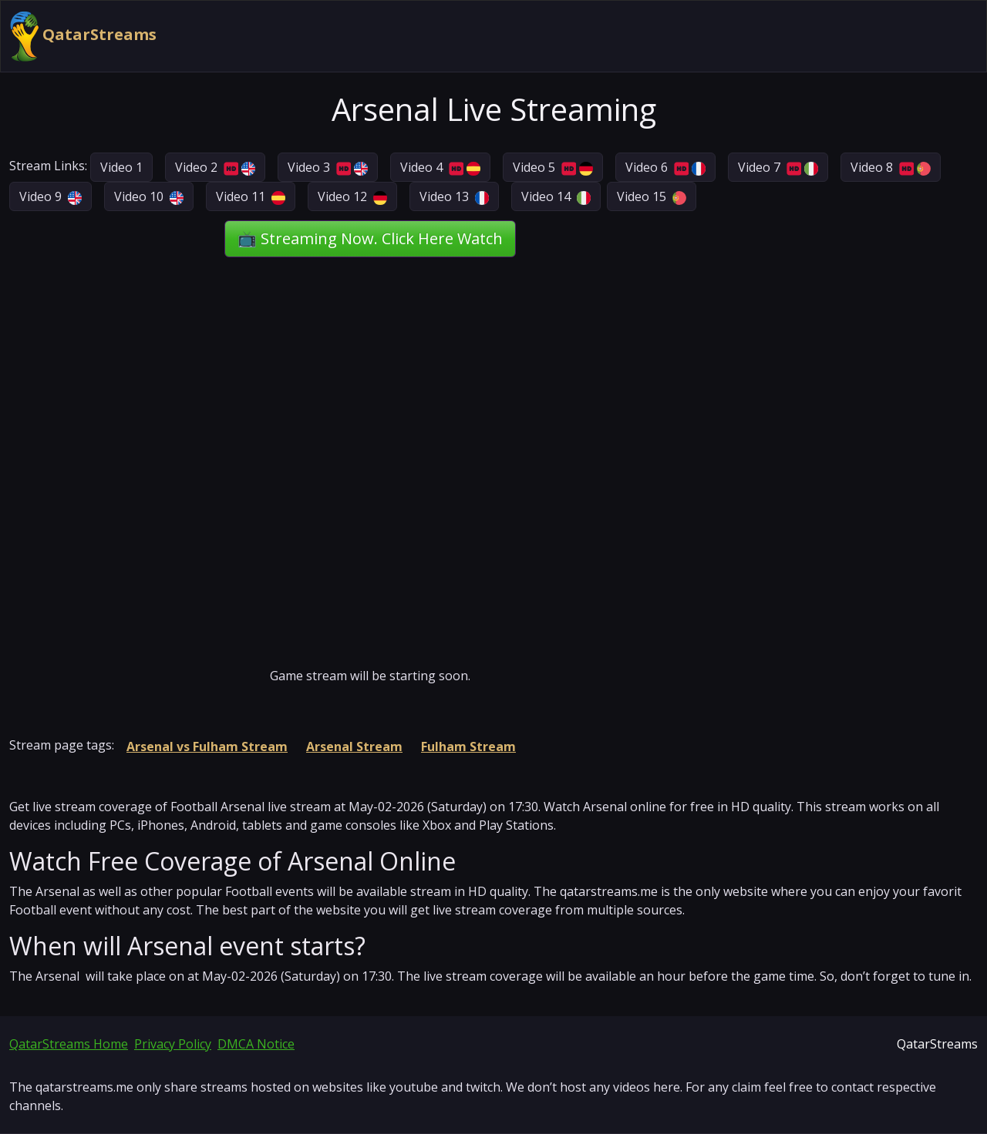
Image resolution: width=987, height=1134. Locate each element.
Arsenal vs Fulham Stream (207, 746)
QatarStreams (83, 36)
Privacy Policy (172, 1043)
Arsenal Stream (354, 746)
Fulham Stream (468, 746)
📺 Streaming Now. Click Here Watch (370, 238)
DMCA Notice (256, 1043)
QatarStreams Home (68, 1043)
